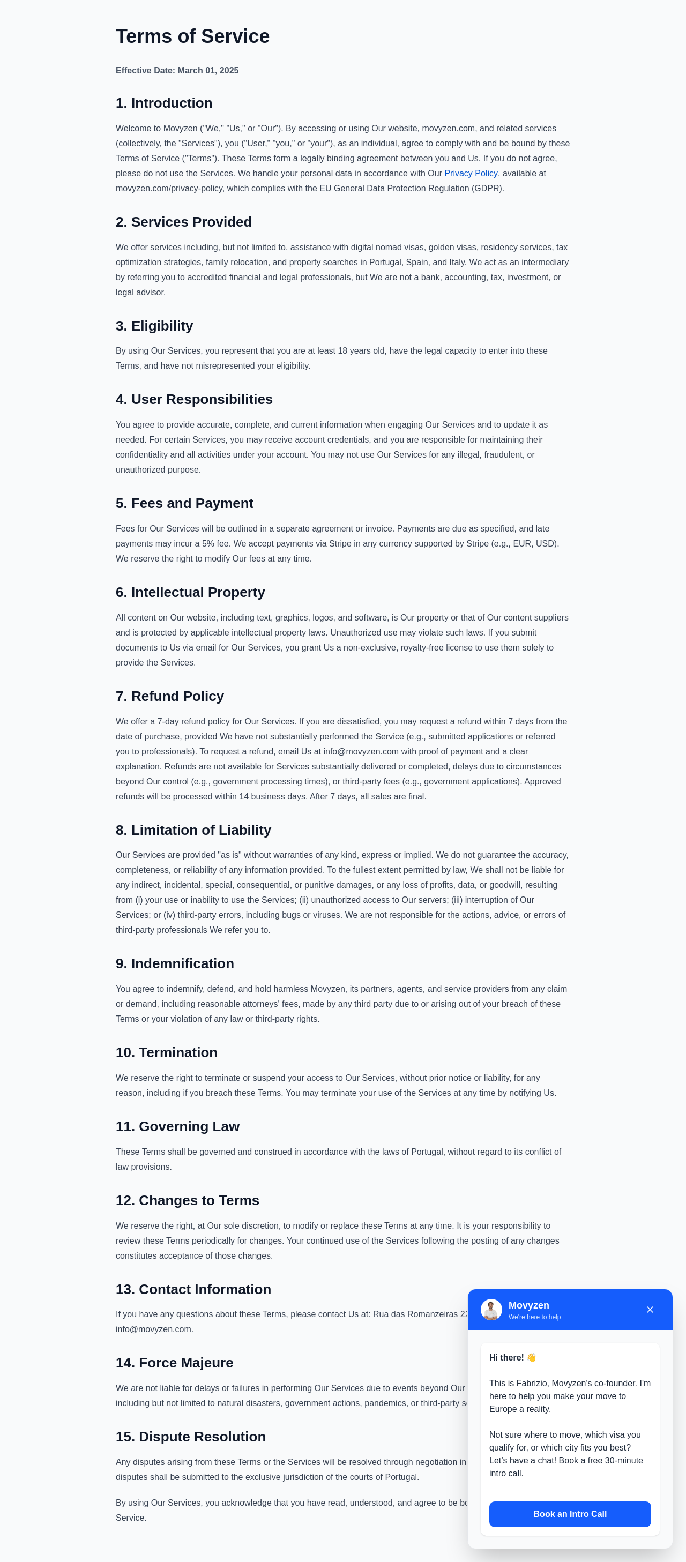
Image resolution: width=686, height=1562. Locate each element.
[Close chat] (650, 1309)
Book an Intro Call (570, 1514)
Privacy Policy (471, 173)
